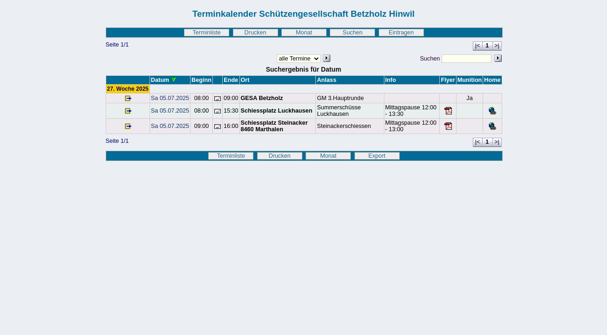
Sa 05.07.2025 (170, 98)
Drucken (255, 32)
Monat (304, 32)
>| (496, 45)
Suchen (352, 32)
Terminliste (206, 32)
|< (477, 45)
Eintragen (401, 32)
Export (377, 156)
